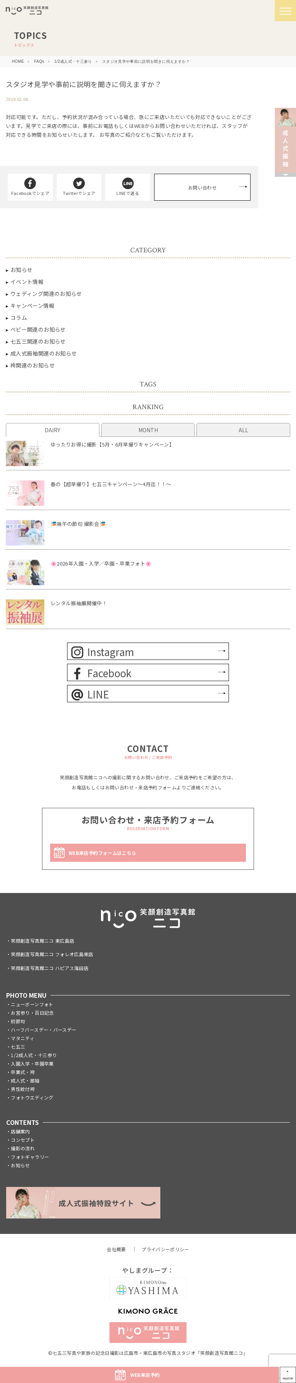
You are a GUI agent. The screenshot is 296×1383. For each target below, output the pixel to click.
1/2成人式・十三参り (34, 1055)
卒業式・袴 (23, 1072)
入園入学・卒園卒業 (32, 1063)
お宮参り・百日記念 (32, 1012)
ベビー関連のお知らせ (38, 329)
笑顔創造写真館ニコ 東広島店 (42, 940)
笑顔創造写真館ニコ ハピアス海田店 (49, 968)
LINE (90, 694)
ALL (243, 430)
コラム (18, 317)
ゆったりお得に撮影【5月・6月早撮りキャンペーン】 (112, 444)
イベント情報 (27, 281)
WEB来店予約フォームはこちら (102, 852)
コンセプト (23, 1139)
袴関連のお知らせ (32, 365)
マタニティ (22, 1038)
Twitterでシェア (79, 187)
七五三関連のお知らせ (38, 341)
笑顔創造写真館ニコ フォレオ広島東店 (52, 954)
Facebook (101, 673)
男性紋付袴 (23, 1089)
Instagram (102, 652)
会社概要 (116, 1249)
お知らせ (21, 270)
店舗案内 (20, 1131)
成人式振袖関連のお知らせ (43, 353)
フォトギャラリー (30, 1156)
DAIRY (52, 430)
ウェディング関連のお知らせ (46, 293)
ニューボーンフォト (32, 1004)
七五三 (18, 1046)
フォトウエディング (32, 1097)
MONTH (148, 430)
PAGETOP (288, 1378)
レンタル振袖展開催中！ (78, 603)
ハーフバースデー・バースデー (43, 1029)
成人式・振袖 (25, 1080)
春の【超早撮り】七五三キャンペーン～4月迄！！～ (111, 484)
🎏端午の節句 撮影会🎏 (78, 523)
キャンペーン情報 (32, 305)
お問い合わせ (202, 187)
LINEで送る (127, 187)
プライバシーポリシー (165, 1249)
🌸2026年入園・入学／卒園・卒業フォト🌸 (101, 563)
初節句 (18, 1021)
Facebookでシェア (30, 187)
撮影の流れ (23, 1148)
